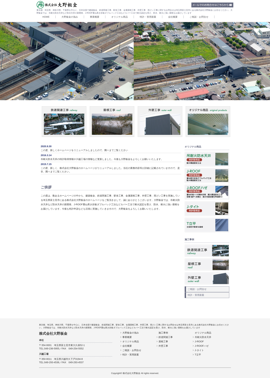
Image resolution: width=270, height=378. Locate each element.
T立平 (198, 354)
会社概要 (173, 16)
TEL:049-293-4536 (49, 362)
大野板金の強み (69, 16)
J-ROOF (199, 341)
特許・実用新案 (148, 16)
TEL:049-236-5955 (49, 348)
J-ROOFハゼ (202, 345)
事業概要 (94, 16)
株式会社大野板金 (53, 333)
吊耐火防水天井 (203, 337)
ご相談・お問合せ (199, 16)
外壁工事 (163, 345)
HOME (45, 16)
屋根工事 (163, 341)
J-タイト (199, 350)
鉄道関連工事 (166, 337)
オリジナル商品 (119, 16)
